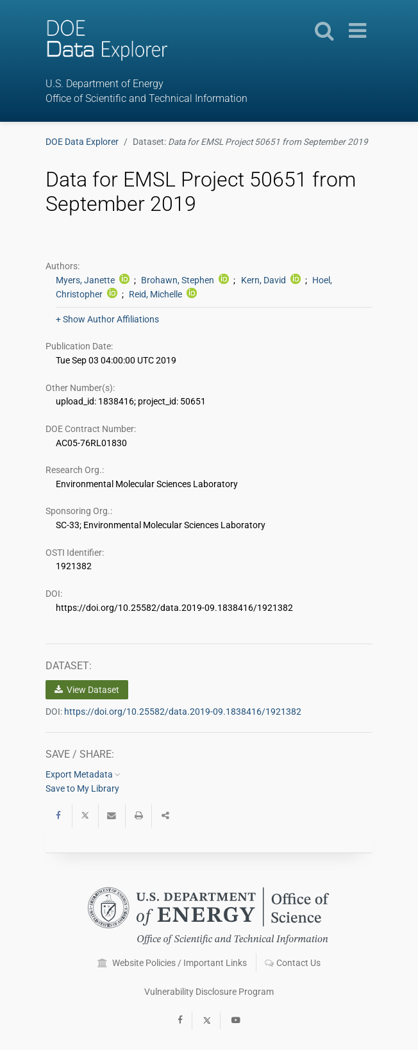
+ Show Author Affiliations (107, 319)
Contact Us (293, 963)
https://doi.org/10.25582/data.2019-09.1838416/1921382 (182, 711)
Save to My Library (82, 788)
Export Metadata (83, 774)
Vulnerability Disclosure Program (209, 992)
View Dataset (86, 690)
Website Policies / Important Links (172, 963)
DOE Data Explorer (82, 142)
